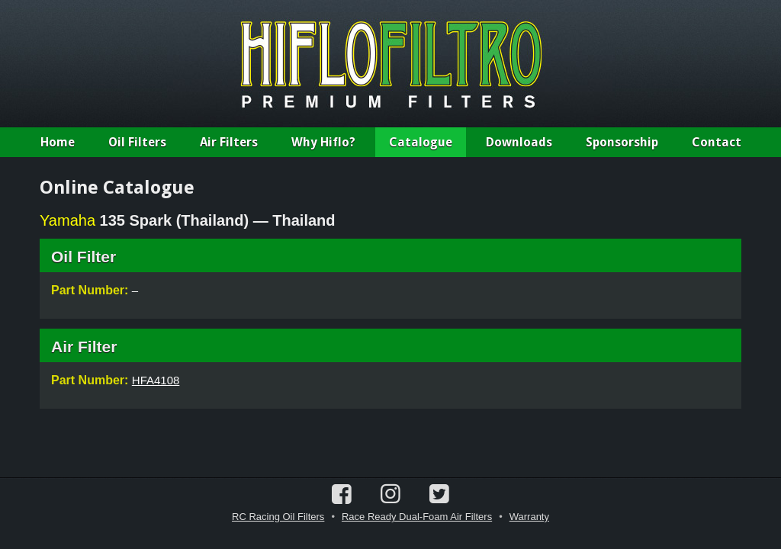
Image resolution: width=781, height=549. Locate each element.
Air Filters (229, 142)
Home (57, 142)
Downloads (519, 142)
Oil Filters (137, 142)
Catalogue (420, 142)
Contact (716, 142)
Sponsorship (622, 142)
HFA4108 (156, 380)
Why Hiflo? (323, 142)
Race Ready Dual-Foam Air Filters (417, 516)
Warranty (529, 516)
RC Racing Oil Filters (278, 516)
